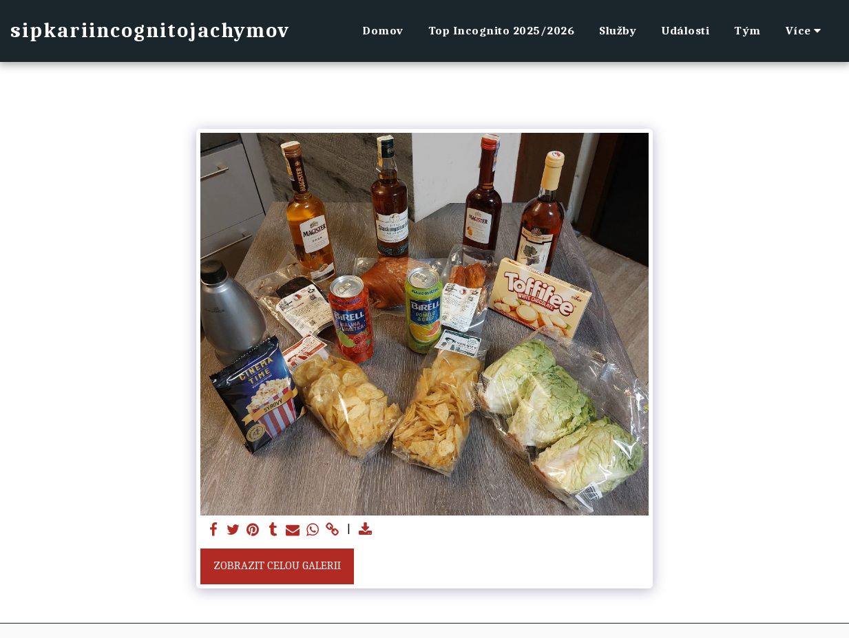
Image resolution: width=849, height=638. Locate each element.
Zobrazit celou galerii (277, 565)
